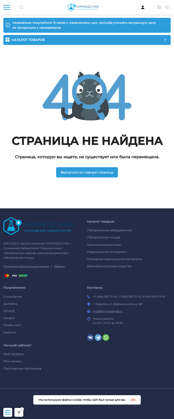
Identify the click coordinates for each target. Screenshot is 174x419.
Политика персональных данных (26, 266)
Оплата (8, 311)
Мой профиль (13, 354)
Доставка (10, 303)
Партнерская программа (22, 368)
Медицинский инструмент (107, 252)
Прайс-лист (12, 325)
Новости (9, 332)
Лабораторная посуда (103, 237)
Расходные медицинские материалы (114, 259)
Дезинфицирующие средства (109, 266)
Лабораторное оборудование (109, 230)
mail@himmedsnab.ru (108, 311)
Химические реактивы (104, 244)
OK (132, 400)
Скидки (9, 318)
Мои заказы (12, 361)
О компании (12, 296)
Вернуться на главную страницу (87, 172)
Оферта (59, 266)
